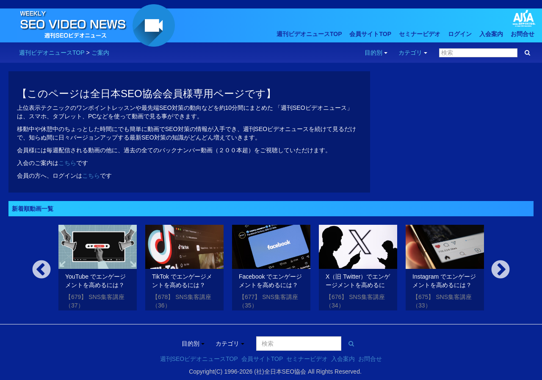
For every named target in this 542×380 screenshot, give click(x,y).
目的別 (376, 52)
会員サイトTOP (370, 34)
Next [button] (500, 270)
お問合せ (522, 34)
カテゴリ (412, 52)
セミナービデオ (419, 34)
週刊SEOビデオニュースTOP (199, 358)
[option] (97, 269)
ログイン (460, 34)
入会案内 (491, 34)
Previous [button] (41, 270)
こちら (67, 162)
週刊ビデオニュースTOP (309, 34)
